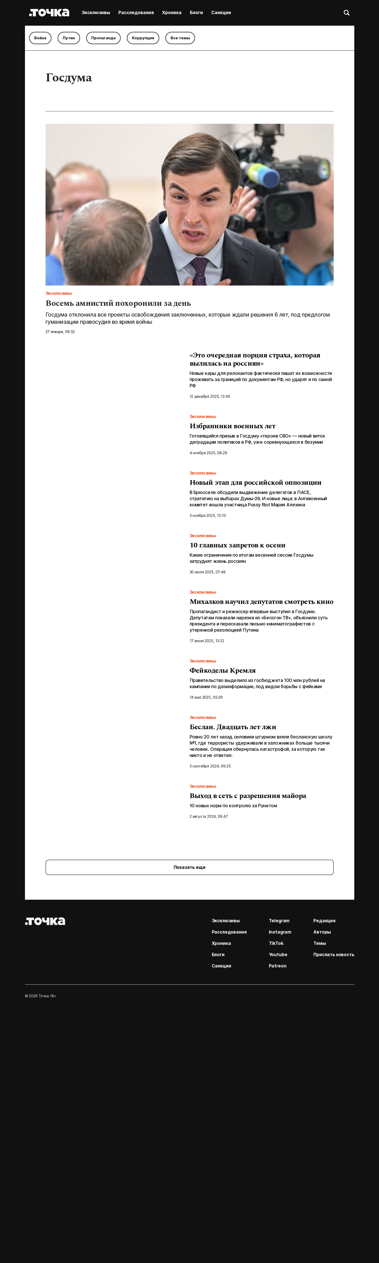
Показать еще (190, 1115)
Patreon (278, 1214)
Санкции (221, 12)
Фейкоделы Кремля (223, 820)
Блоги (196, 12)
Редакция (324, 1169)
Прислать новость (333, 1203)
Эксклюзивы (96, 12)
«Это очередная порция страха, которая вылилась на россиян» (255, 360)
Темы (319, 1191)
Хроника (172, 12)
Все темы (180, 37)
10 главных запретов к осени (238, 637)
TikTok (276, 1191)
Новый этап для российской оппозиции (256, 545)
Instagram (280, 1180)
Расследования (136, 12)
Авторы (322, 1180)
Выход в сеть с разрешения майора (248, 1004)
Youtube (278, 1203)
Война (40, 37)
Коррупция (143, 37)
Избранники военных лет (233, 454)
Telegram (279, 1169)
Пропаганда (103, 37)
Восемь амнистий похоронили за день (118, 304)
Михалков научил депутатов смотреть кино (261, 729)
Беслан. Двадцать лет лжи (233, 912)
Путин (69, 37)
